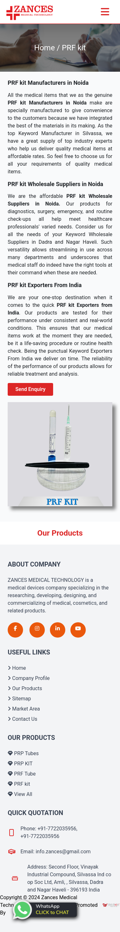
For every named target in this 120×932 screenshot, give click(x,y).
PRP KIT (20, 764)
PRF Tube (22, 774)
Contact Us (22, 719)
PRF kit (19, 784)
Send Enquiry (30, 389)
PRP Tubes (23, 753)
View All (20, 794)
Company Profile (29, 678)
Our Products (25, 688)
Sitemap (19, 699)
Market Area (24, 709)
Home (17, 668)
